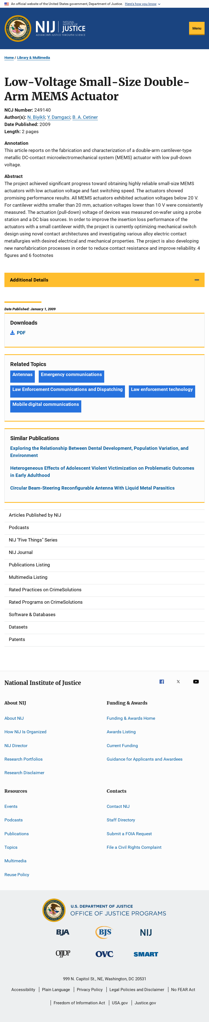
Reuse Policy (16, 874)
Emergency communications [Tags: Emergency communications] (71, 374)
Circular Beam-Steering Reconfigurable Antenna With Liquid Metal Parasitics (92, 488)
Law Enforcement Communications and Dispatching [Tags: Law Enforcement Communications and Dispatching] (67, 389)
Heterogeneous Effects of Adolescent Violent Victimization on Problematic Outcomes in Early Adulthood (102, 471)
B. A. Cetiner (85, 117)
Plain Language (56, 989)
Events (10, 806)
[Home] (60, 28)
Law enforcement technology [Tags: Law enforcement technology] (162, 389)
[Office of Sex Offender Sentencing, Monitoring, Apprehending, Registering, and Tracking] (146, 957)
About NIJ (14, 718)
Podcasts (13, 820)
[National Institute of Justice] (145, 936)
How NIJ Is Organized (25, 731)
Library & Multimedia (33, 58)
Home (9, 58)
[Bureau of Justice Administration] (62, 936)
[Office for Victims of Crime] (104, 958)
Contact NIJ (118, 806)
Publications (16, 833)
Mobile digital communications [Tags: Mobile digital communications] (45, 404)
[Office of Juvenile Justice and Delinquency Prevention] (63, 958)
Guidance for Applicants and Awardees (144, 759)
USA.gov (120, 1002)
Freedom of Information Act (79, 1002)
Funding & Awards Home (131, 718)
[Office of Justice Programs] (18, 28)
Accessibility (23, 989)
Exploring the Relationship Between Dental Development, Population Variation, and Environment (99, 451)
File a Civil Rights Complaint (134, 847)
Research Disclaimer (24, 772)
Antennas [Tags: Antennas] (22, 374)
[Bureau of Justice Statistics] (104, 939)
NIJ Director (15, 745)
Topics (10, 847)
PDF (21, 332)
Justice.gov (145, 1002)
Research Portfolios (23, 759)
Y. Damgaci (58, 117)
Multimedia (15, 860)
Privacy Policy (90, 989)
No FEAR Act (183, 989)
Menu (196, 28)
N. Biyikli (36, 117)
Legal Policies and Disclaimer (136, 989)
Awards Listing (121, 731)
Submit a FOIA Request (129, 833)
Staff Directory (121, 820)
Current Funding (122, 745)
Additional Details (29, 280)
